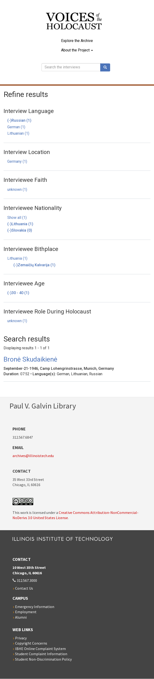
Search (107, 67)
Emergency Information (34, 606)
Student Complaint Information (41, 653)
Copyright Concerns (31, 643)
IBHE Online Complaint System (40, 648)
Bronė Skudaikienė (30, 359)
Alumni (21, 617)
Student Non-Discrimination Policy (43, 659)
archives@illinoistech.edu (33, 455)
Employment (26, 611)
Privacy (21, 638)
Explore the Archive (77, 40)
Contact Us (24, 588)
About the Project (77, 50)
